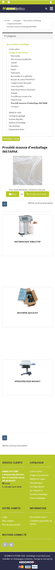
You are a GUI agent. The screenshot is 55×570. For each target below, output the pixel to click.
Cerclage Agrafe (37, 486)
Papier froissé (16, 100)
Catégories (11, 36)
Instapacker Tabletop (27, 241)
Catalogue (17, 20)
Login (4, 517)
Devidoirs (14, 66)
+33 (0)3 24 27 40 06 (36, 194)
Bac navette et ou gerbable (21, 76)
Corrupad (14, 106)
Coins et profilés (17, 86)
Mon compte (8, 520)
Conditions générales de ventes (41, 522)
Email (12, 194)
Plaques (14, 93)
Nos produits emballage (32, 20)
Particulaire (15, 73)
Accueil (7, 20)
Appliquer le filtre (11, 138)
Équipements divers (16, 129)
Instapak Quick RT (27, 312)
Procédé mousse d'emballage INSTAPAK (22, 27)
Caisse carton (14, 49)
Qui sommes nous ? (38, 517)
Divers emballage (37, 498)
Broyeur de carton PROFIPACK (23, 79)
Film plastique (14, 126)
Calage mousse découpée (21, 83)
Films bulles (15, 56)
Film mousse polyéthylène (21, 59)
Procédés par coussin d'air (21, 96)
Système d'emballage (17, 122)
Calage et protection (14, 23)
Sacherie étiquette (16, 119)
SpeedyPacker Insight (27, 381)
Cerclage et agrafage (17, 116)
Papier (13, 69)
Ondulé (14, 62)
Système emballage (39, 494)
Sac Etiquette (36, 490)
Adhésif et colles (15, 112)
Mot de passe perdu (11, 524)
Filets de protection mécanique (23, 89)
